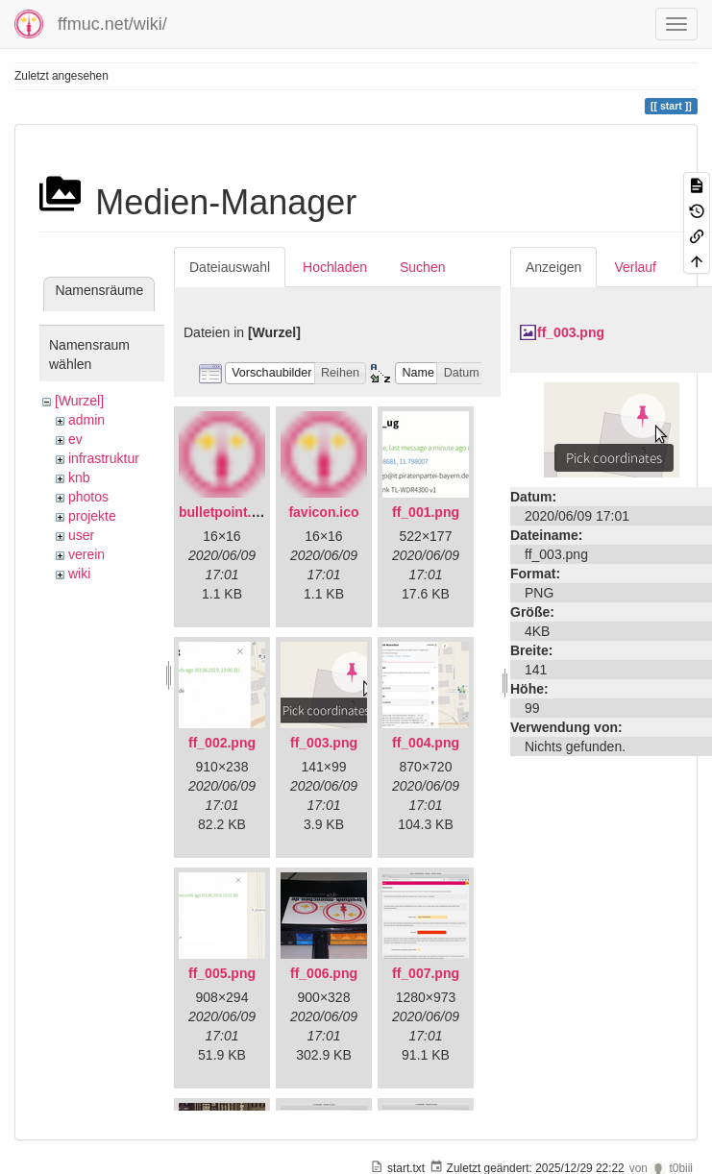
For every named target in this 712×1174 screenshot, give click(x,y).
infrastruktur (103, 458)
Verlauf (635, 267)
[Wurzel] (79, 400)
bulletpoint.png (227, 512)
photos (88, 496)
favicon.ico (323, 512)
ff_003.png (323, 742)
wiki (79, 573)
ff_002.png (222, 742)
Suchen (422, 267)
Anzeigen (553, 267)
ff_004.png (425, 742)
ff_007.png (425, 973)
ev (75, 439)
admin (86, 420)
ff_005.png (222, 973)
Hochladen (335, 267)
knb (79, 477)
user (81, 535)
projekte (92, 516)
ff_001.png (425, 512)
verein (86, 554)
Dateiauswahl (229, 267)
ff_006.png (323, 973)
